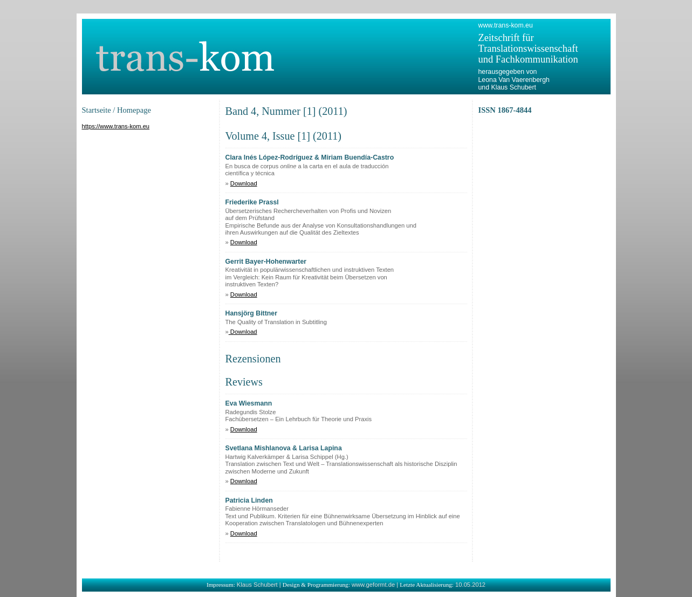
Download (243, 183)
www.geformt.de (373, 584)
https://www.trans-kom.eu (116, 126)
